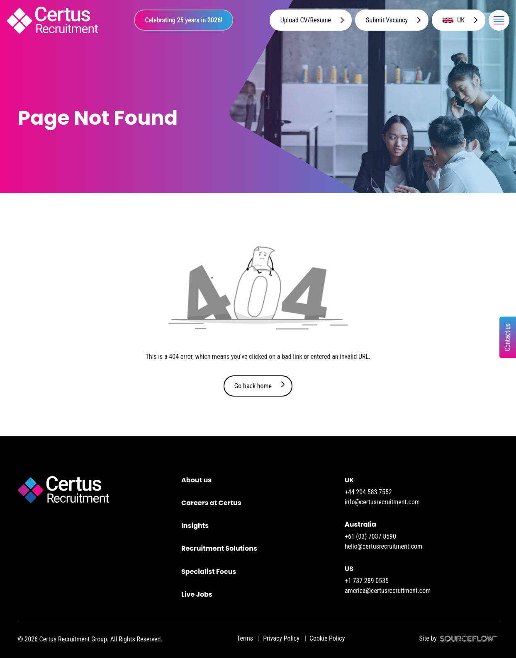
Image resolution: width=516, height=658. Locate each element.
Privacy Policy (281, 638)
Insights (195, 525)
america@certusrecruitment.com (388, 591)
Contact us (507, 337)
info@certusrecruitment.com (382, 502)
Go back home (253, 386)
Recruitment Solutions (219, 548)
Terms (245, 638)
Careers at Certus (211, 503)
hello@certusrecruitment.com (383, 546)
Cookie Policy (327, 638)
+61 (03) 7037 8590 (370, 536)
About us (196, 480)
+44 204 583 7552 (368, 492)
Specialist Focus (208, 571)
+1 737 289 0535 (367, 581)
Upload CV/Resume (305, 20)
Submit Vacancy (387, 20)
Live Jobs (196, 594)
